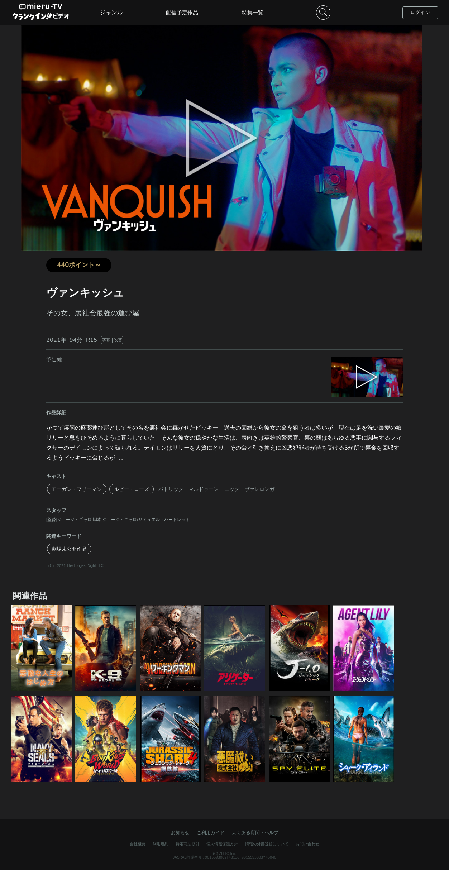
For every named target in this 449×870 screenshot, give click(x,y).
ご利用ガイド (211, 832)
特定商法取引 (187, 844)
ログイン (420, 12)
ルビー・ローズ (131, 489)
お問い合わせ (307, 844)
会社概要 (137, 844)
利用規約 (160, 844)
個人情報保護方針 (222, 844)
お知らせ (180, 832)
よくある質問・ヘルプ (255, 832)
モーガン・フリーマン (77, 489)
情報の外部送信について (266, 844)
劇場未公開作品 (69, 549)
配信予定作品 (182, 12)
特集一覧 (252, 12)
